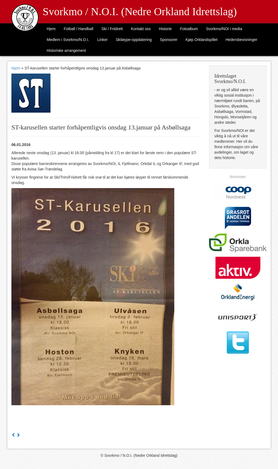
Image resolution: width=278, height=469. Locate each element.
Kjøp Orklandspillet (201, 39)
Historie (165, 29)
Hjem (51, 29)
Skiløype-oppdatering (134, 39)
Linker (102, 39)
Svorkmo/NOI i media (224, 29)
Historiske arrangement (66, 50)
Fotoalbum (189, 29)
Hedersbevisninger (241, 39)
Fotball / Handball (78, 29)
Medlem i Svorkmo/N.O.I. (68, 39)
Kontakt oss (141, 29)
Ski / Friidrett (112, 29)
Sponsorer (169, 39)
